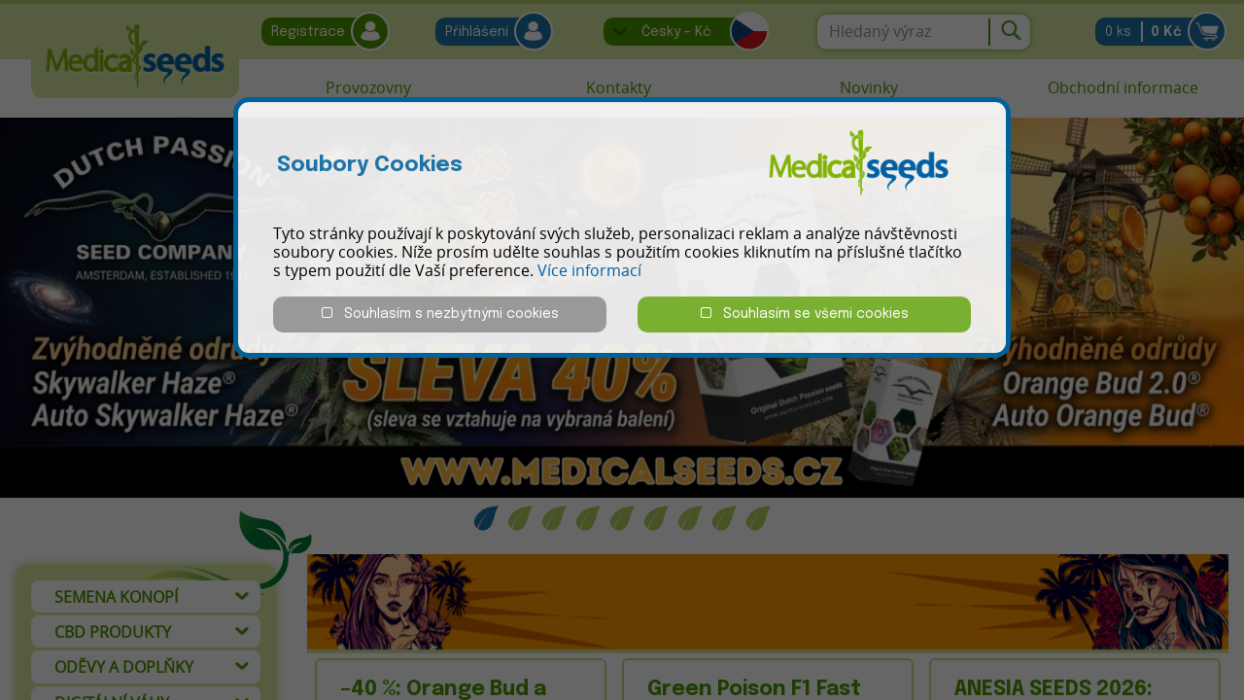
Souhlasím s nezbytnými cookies (440, 313)
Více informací (589, 270)
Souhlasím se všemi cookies (805, 313)
